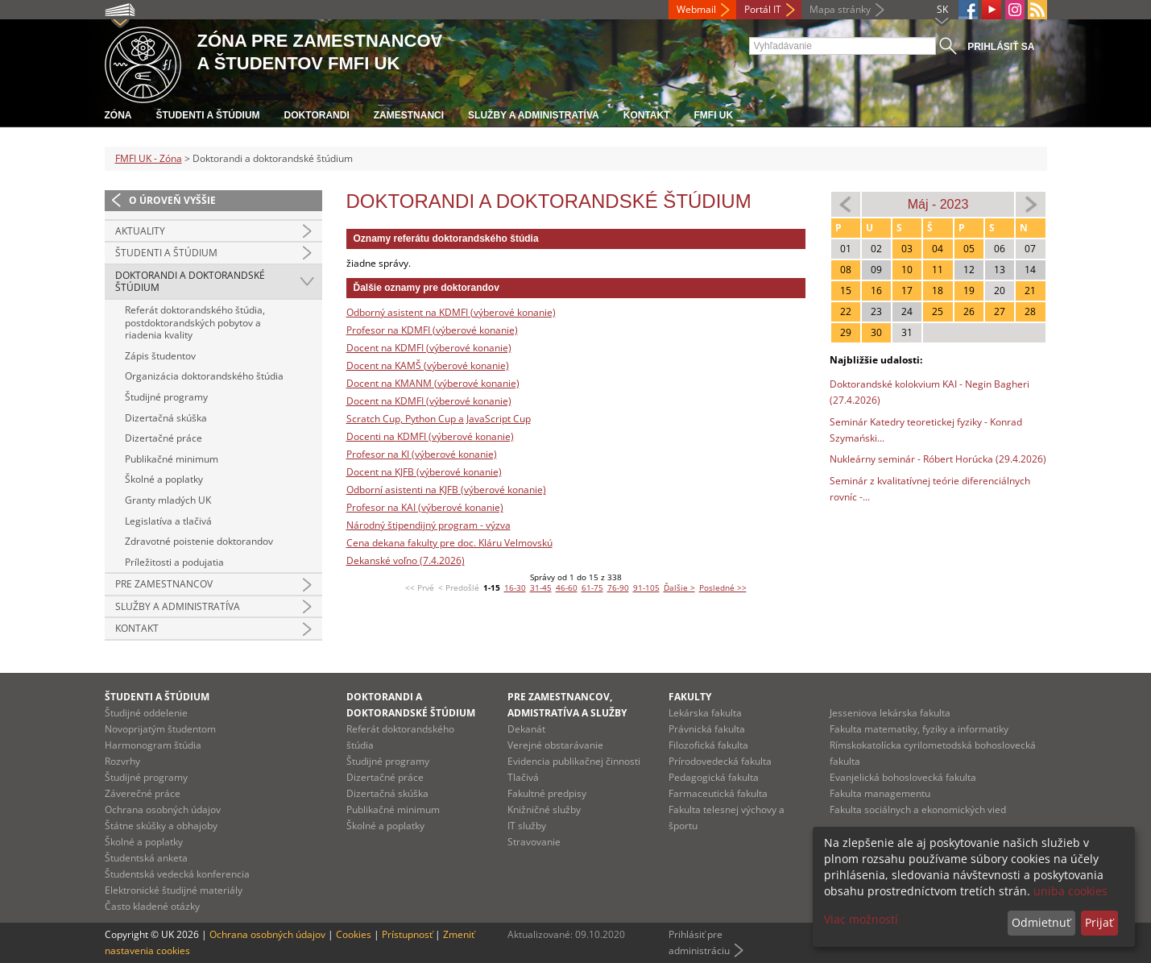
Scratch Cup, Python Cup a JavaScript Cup (438, 418)
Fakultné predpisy (546, 793)
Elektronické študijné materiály (173, 890)
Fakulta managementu (880, 793)
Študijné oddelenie (146, 713)
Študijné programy (166, 397)
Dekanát (526, 729)
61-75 (592, 587)
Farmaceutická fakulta (718, 793)
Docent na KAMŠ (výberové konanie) (427, 365)
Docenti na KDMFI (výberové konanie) (430, 436)
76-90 (618, 587)
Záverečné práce (142, 793)
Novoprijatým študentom (160, 729)
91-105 (646, 587)
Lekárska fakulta (705, 713)
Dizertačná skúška (166, 418)
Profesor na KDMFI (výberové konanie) (432, 330)
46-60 (567, 587)
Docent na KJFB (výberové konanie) (424, 472)
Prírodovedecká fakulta (720, 761)
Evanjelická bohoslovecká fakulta (903, 777)
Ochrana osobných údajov (163, 809)
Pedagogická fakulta (714, 777)
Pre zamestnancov (164, 584)
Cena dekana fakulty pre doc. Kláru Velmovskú (449, 543)
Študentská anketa (146, 858)
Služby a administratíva (533, 115)
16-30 (515, 587)
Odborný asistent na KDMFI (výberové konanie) (451, 312)
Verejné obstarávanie (555, 745)
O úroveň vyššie (172, 200)
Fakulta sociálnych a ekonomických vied (918, 809)
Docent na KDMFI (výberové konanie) (428, 348)
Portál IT (762, 9)
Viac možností (861, 919)
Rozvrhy (122, 761)
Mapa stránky (840, 9)
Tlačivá (523, 777)
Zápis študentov (160, 356)
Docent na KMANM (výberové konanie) (433, 383)
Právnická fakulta (707, 729)
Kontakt (646, 115)
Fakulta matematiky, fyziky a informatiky (919, 729)
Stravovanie (534, 842)
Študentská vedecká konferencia (177, 874)
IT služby (526, 825)
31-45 (541, 587)
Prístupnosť (407, 934)
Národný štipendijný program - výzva (428, 525)
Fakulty (690, 697)
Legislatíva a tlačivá (168, 521)
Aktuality (140, 231)
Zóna (118, 115)
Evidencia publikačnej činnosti (573, 761)
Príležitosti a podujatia (174, 562)
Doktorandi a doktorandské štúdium (190, 281)
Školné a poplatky (164, 479)
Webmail (696, 9)
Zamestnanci (409, 115)
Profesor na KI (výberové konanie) (421, 454)
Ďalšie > (679, 587)
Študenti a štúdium (208, 115)
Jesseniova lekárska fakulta (890, 713)
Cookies (353, 934)
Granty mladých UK (168, 500)
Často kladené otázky (152, 906)
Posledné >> (723, 587)
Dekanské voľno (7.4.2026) (405, 560)
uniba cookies (1070, 891)
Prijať (1099, 922)
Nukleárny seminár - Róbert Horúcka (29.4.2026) (938, 459)
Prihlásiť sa (1000, 46)
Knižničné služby (544, 809)
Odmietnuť (1041, 922)
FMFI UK (714, 115)
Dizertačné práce (163, 438)
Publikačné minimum (171, 459)
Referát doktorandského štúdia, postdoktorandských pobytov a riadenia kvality (195, 322)
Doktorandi (317, 115)
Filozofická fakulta (708, 745)
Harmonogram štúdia (153, 745)
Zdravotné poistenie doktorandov (199, 541)
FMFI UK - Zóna (148, 158)
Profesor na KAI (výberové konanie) (424, 507)
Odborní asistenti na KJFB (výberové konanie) (446, 489)
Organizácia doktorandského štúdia (204, 376)
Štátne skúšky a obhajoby (161, 825)
